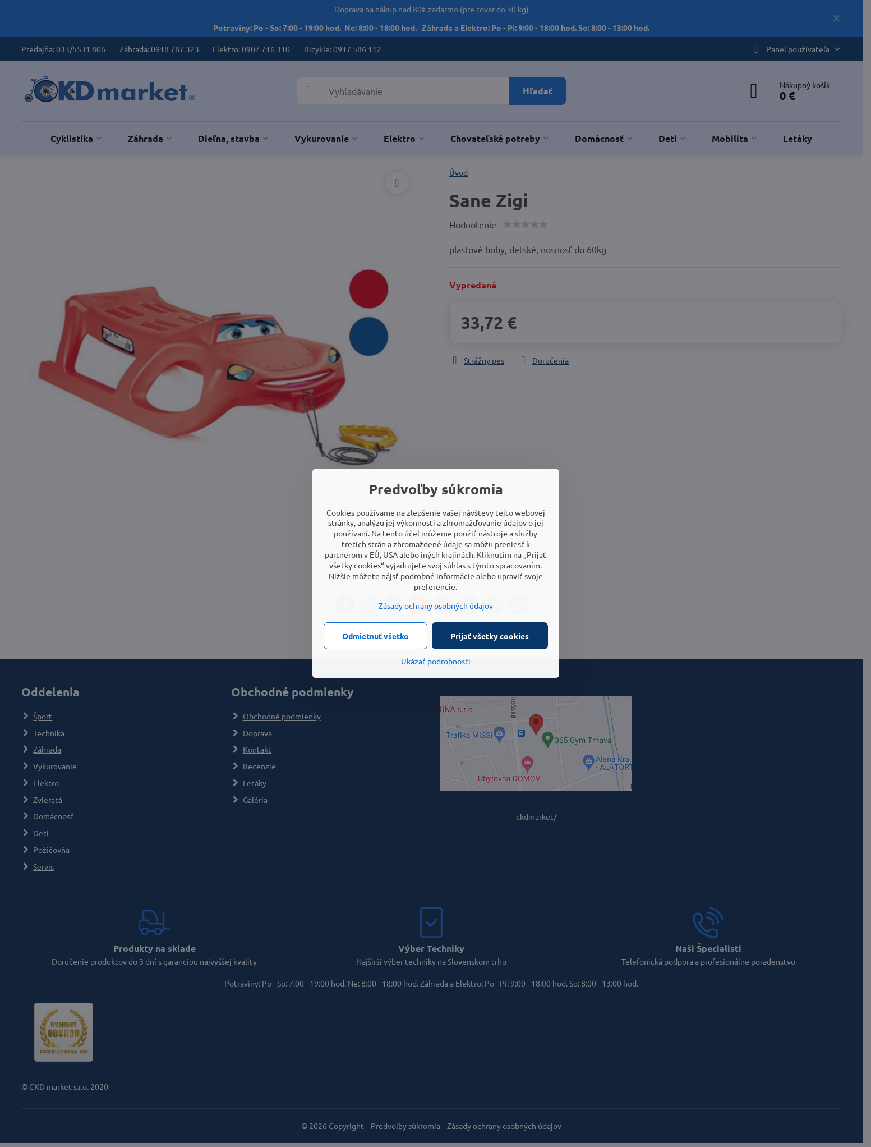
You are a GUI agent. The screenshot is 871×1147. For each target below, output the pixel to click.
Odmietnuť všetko (375, 636)
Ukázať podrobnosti (436, 661)
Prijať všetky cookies (489, 636)
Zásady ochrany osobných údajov (436, 605)
